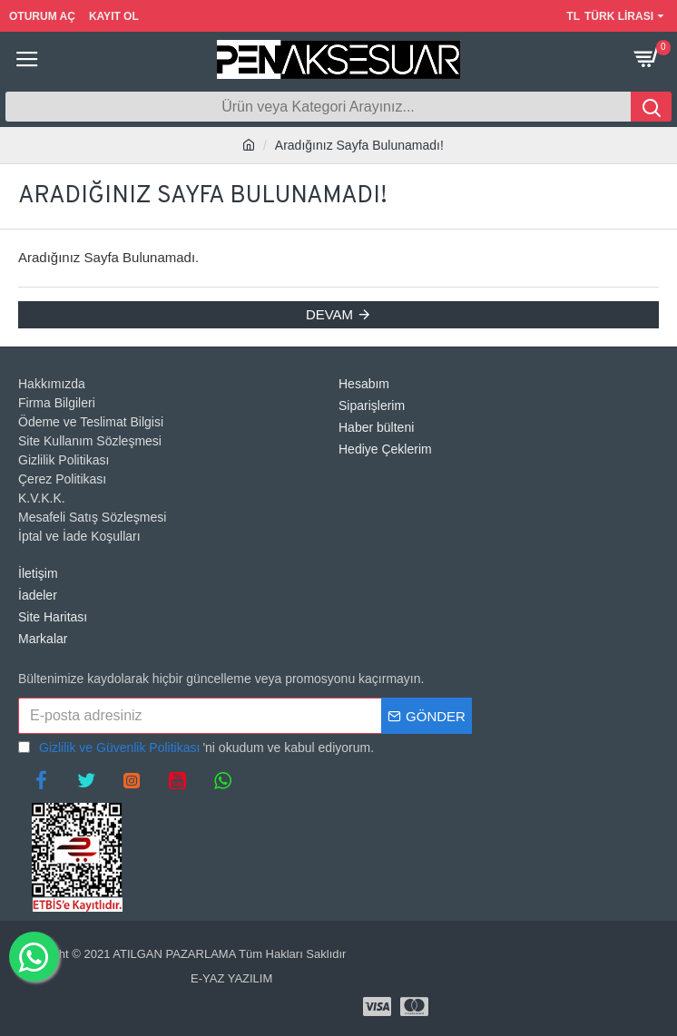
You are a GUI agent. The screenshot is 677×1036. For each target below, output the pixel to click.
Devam (329, 314)
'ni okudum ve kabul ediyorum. (196, 747)
